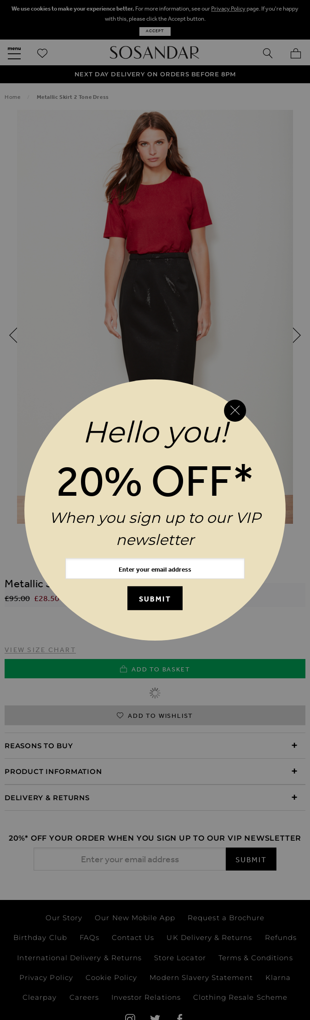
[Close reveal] (235, 411)
